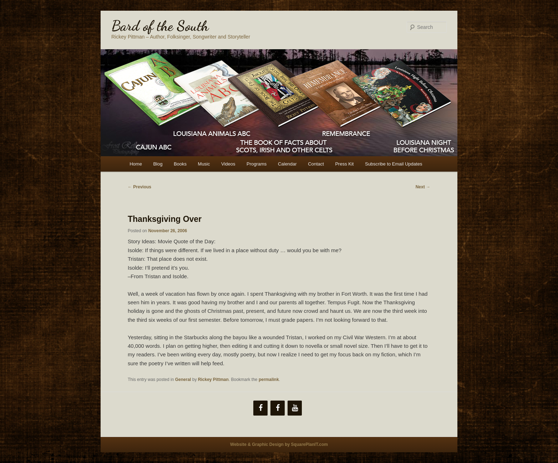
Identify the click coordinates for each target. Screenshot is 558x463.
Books (180, 164)
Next (423, 186)
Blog (157, 164)
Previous (139, 186)
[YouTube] (295, 408)
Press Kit (344, 164)
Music (204, 164)
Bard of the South (160, 25)
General (183, 379)
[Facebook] (260, 408)
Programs (257, 164)
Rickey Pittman (213, 379)
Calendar (287, 164)
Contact (316, 164)
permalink (269, 379)
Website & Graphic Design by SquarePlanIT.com (279, 444)
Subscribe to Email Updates (393, 164)
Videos (228, 164)
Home (136, 164)
